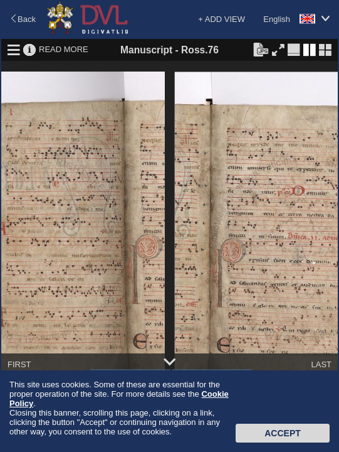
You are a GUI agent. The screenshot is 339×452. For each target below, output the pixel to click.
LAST (321, 364)
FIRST (19, 364)
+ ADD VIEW (221, 19)
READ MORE (63, 49)
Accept (282, 433)
